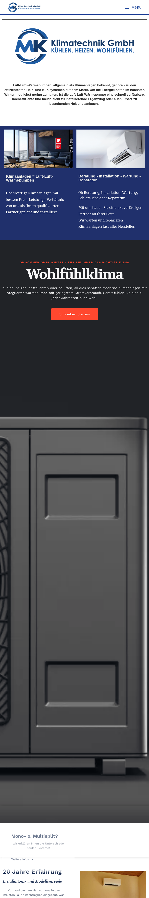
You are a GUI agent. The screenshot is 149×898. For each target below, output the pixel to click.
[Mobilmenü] (133, 7)
